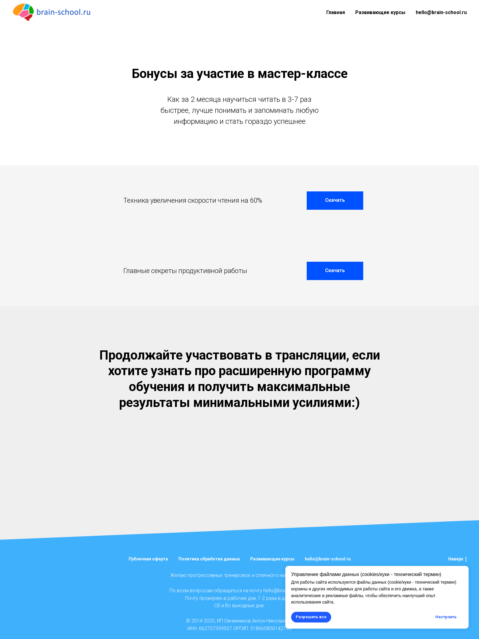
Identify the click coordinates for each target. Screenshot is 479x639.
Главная (335, 12)
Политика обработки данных (209, 558)
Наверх (457, 559)
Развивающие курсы (380, 12)
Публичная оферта (148, 558)
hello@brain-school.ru (441, 12)
